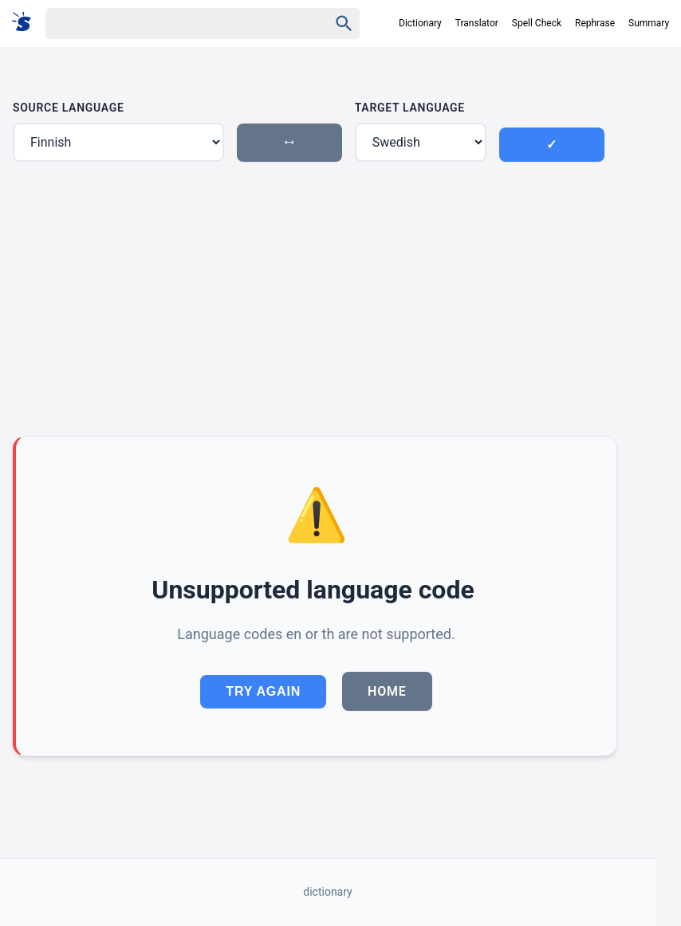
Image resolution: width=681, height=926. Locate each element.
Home (387, 691)
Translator (476, 23)
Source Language (68, 107)
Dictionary (420, 23)
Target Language (410, 107)
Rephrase (595, 23)
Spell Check (536, 23)
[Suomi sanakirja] (26, 22)
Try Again (263, 691)
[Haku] (173, 23)
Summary (648, 23)
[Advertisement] (315, 298)
